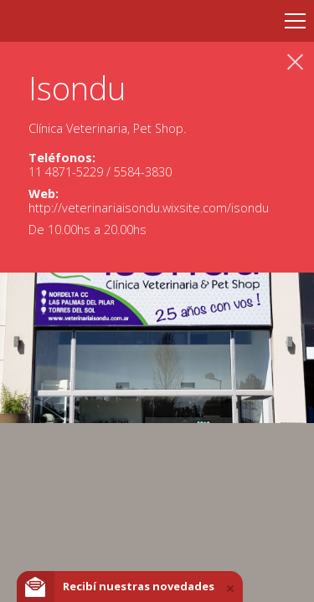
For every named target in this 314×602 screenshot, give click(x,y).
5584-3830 (143, 172)
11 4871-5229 (67, 172)
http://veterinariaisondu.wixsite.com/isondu (148, 208)
